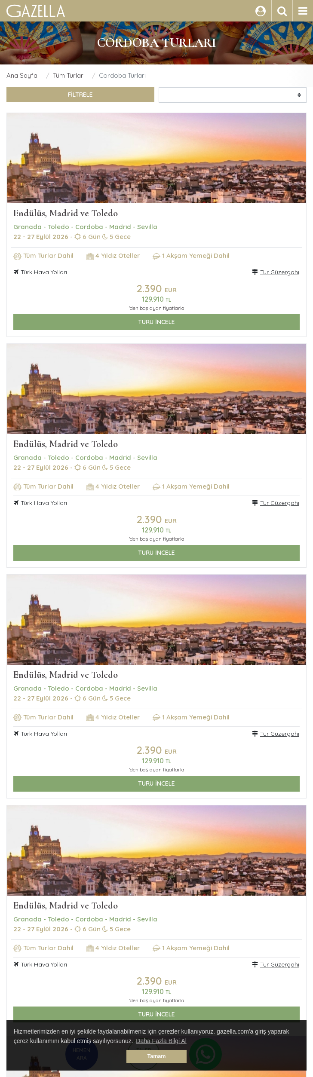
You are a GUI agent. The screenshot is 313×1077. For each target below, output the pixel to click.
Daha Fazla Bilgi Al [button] (161, 1040)
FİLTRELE (80, 94)
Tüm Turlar (68, 75)
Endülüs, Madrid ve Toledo (65, 213)
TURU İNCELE (156, 322)
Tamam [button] (156, 1056)
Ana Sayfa (21, 75)
